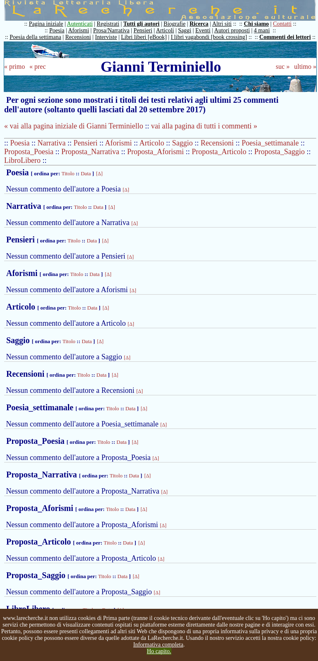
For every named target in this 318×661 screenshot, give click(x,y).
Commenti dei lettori (285, 37)
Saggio (182, 143)
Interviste (106, 37)
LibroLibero (22, 160)
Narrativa (52, 143)
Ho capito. (159, 651)
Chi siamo (256, 24)
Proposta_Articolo (219, 152)
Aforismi (78, 30)
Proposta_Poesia (28, 152)
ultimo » (305, 66)
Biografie (175, 24)
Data (86, 173)
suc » (282, 66)
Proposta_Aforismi (155, 152)
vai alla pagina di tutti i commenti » (204, 126)
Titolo (67, 173)
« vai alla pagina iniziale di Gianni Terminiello (73, 126)
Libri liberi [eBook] (143, 37)
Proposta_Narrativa (90, 152)
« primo (14, 66)
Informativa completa (158, 645)
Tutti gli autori (141, 24)
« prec (37, 66)
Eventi (203, 30)
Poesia (57, 30)
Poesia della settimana (35, 37)
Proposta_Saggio (279, 152)
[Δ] (99, 174)
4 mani (262, 30)
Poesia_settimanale (270, 143)
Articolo (152, 143)
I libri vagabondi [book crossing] (209, 37)
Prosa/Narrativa (111, 30)
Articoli (165, 30)
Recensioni (78, 37)
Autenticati (80, 24)
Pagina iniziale (46, 24)
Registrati (108, 24)
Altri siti (221, 24)
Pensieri (143, 30)
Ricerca (199, 24)
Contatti (282, 24)
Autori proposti (232, 30)
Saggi (184, 30)
